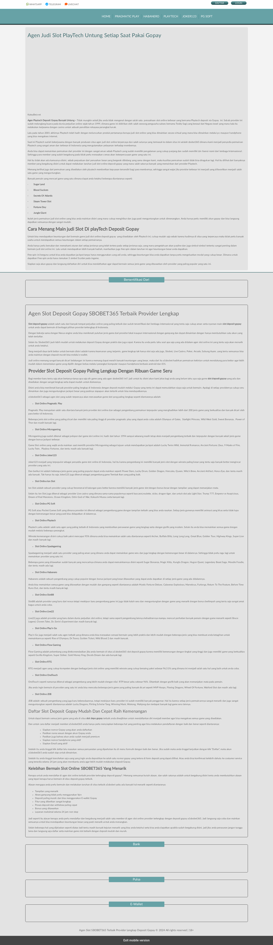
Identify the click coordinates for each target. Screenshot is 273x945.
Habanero (151, 16)
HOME (106, 16)
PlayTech (171, 16)
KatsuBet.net (34, 115)
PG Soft (207, 16)
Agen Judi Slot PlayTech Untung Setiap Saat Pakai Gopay (94, 35)
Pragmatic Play (127, 16)
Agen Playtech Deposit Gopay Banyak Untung (51, 120)
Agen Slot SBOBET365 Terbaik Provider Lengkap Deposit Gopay (117, 930)
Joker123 (189, 16)
